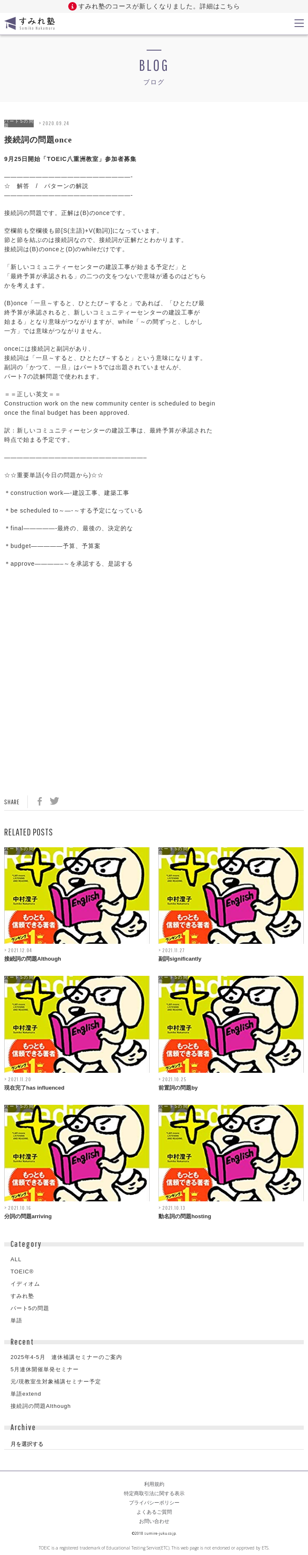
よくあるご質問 (154, 1512)
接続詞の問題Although (32, 959)
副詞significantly (179, 959)
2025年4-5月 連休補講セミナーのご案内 (66, 1357)
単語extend (26, 1394)
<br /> (29, 627)
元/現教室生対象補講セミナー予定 (56, 1381)
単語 (16, 1320)
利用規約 (154, 1484)
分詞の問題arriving (28, 1216)
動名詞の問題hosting (184, 1216)
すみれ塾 (22, 1296)
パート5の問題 (19, 123)
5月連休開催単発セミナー (45, 1369)
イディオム (25, 1284)
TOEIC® (22, 1271)
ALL (16, 1259)
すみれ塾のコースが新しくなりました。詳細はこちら (159, 6)
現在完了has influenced (34, 1088)
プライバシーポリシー (154, 1503)
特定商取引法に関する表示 (154, 1493)
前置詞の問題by (178, 1088)
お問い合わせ (154, 1521)
